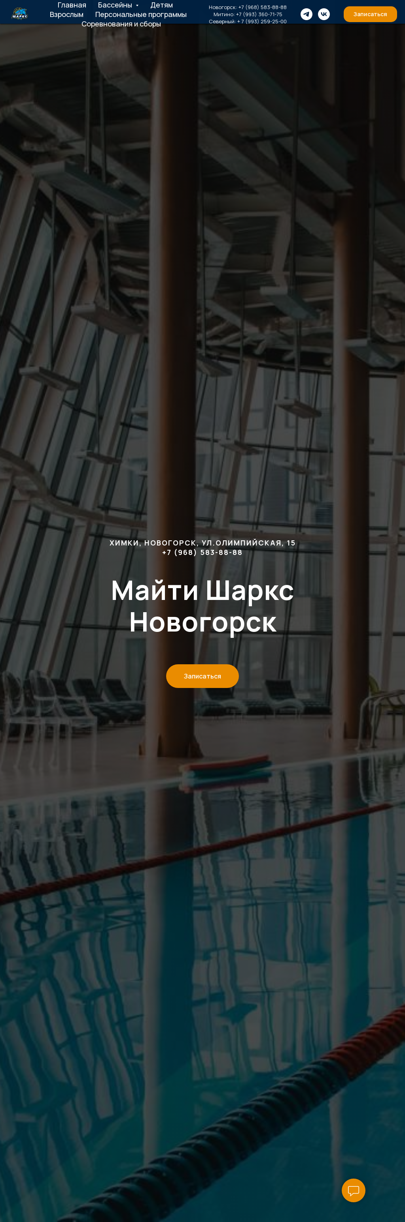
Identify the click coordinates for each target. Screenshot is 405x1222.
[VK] (324, 14)
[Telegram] (306, 14)
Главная (72, 4)
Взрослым (66, 14)
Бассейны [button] (116, 4)
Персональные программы (141, 14)
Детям (161, 4)
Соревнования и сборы (121, 23)
